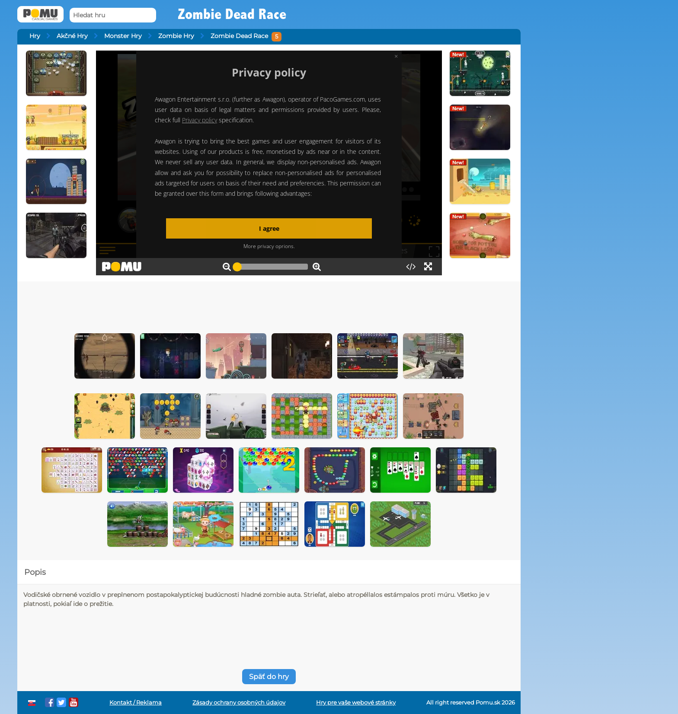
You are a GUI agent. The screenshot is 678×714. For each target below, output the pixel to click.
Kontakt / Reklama (135, 702)
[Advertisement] (269, 305)
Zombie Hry (176, 36)
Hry (34, 36)
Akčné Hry (72, 36)
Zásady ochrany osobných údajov (238, 702)
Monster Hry (123, 36)
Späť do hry (269, 677)
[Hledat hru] (113, 15)
